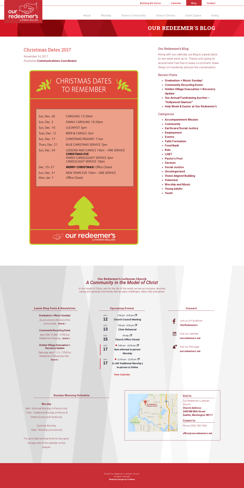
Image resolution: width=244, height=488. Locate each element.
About (87, 15)
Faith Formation (175, 141)
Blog (194, 3)
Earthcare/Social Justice (181, 128)
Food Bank (172, 145)
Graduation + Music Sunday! (183, 80)
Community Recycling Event (184, 85)
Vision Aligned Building (180, 175)
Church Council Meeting (127, 319)
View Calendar (122, 374)
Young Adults (173, 188)
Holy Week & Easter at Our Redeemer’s (191, 106)
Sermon (170, 162)
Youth (169, 193)
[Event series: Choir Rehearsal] (136, 325)
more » (62, 323)
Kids (168, 150)
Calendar (176, 3)
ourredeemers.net (190, 338)
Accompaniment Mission (181, 119)
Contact (211, 3)
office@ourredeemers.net (197, 433)
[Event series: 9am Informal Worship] (138, 345)
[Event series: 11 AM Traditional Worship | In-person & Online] (138, 359)
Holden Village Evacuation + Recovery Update (54, 346)
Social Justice (174, 167)
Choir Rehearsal (127, 329)
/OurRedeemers (189, 325)
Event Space (193, 15)
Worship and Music (177, 184)
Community (172, 124)
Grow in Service (165, 15)
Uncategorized (175, 171)
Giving (215, 15)
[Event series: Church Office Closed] (131, 335)
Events (169, 137)
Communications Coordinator (57, 60)
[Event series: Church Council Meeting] (136, 315)
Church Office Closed (127, 339)
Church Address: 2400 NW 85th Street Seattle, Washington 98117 (198, 411)
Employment (173, 132)
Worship (106, 15)
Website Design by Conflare (122, 479)
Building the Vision (150, 3)
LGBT (168, 154)
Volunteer (171, 180)
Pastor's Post (174, 158)
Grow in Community (133, 15)
